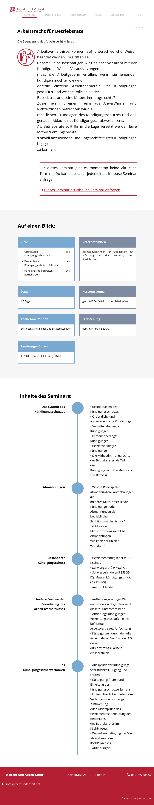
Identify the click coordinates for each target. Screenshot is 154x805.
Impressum (145, 798)
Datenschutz (129, 798)
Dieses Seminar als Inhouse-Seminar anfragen (82, 189)
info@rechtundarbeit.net (23, 784)
